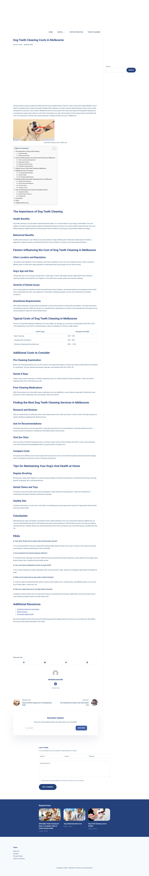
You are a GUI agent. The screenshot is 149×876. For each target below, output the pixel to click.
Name (42, 756)
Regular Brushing (23, 192)
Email (67, 756)
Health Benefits (23, 153)
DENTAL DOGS (29, 44)
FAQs (17, 200)
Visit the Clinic (23, 185)
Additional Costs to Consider (24, 171)
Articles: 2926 (55, 688)
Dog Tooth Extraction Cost (73, 824)
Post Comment (47, 787)
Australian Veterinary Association (28, 609)
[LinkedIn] (87, 662)
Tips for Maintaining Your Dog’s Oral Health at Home (32, 190)
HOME (51, 32)
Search (108, 66)
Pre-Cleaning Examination (26, 172)
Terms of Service (19, 859)
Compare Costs (23, 187)
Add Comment (45, 763)
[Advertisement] (57, 13)
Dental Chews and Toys (25, 194)
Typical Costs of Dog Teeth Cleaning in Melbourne (31, 168)
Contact (16, 854)
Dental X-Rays (22, 175)
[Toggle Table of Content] (53, 148)
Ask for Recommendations (26, 183)
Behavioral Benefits (24, 155)
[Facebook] (23, 662)
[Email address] (49, 728)
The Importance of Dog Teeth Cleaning (27, 151)
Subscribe (81, 728)
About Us (16, 851)
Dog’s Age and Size (24, 162)
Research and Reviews (25, 181)
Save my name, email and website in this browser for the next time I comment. (62, 780)
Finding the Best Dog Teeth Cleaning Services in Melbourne (34, 179)
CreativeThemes (87, 868)
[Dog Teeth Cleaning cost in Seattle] (99, 814)
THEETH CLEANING (94, 32)
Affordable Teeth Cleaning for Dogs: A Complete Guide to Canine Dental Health (49, 826)
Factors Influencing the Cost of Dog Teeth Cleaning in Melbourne (35, 158)
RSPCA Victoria (22, 612)
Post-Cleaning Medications (26, 177)
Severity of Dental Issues (25, 164)
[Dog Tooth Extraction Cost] (74, 814)
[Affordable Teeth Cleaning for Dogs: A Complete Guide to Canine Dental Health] (50, 814)
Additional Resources (22, 203)
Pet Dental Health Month (25, 614)
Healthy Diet (22, 196)
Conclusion (19, 198)
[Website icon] (55, 683)
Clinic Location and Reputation (27, 160)
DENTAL (61, 32)
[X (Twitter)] (44, 662)
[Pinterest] (66, 662)
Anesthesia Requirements (26, 166)
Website (91, 756)
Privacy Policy (18, 856)
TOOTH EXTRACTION (76, 32)
